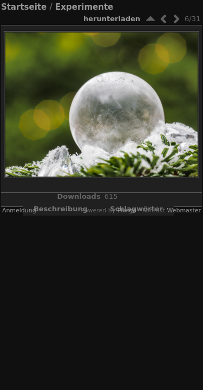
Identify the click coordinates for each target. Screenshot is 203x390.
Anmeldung (19, 210)
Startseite (24, 7)
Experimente (84, 7)
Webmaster (184, 210)
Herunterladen (111, 19)
